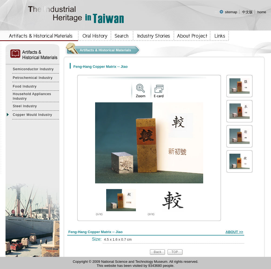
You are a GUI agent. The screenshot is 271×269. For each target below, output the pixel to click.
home (261, 12)
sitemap (231, 12)
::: (216, 12)
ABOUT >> (234, 232)
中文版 (247, 12)
